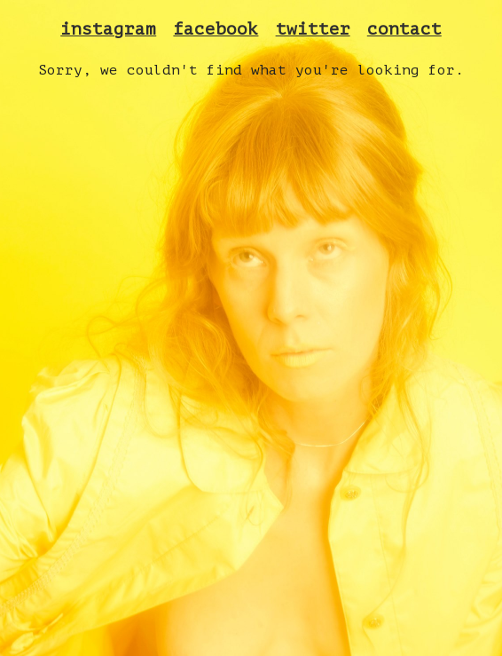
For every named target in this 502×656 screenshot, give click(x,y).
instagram (108, 29)
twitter (313, 29)
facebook (215, 29)
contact (404, 29)
